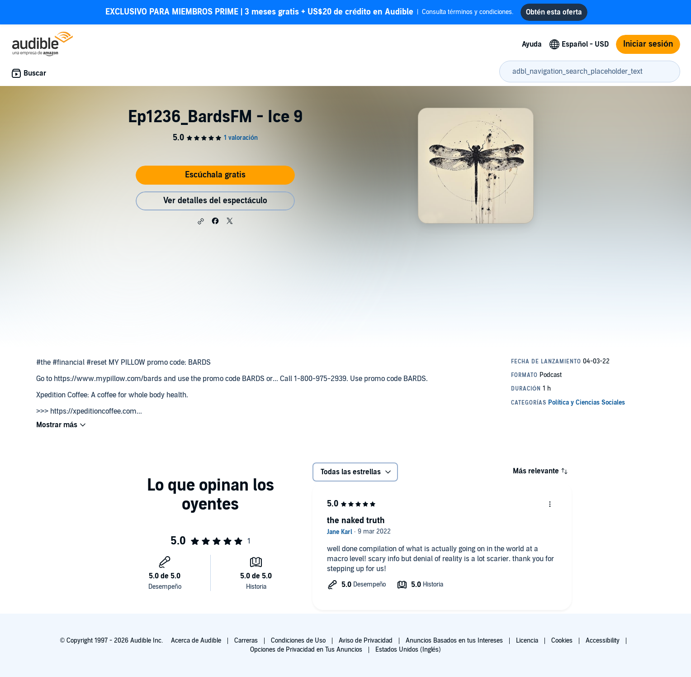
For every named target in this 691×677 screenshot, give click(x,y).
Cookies (562, 640)
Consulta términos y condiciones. (309, 12)
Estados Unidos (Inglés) (408, 649)
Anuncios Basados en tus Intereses (454, 640)
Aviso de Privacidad (366, 640)
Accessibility (603, 640)
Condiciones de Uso (298, 640)
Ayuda (532, 44)
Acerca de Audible (196, 640)
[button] (200, 221)
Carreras (246, 640)
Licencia (527, 640)
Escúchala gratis (215, 175)
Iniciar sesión (648, 44)
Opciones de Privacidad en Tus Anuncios (306, 649)
